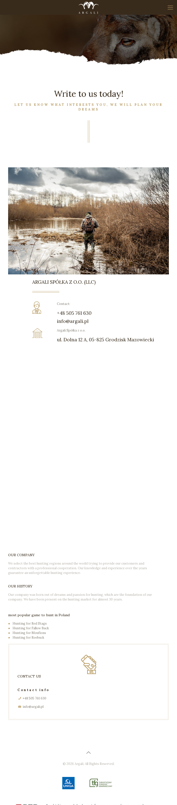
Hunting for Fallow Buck (31, 628)
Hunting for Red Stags (30, 623)
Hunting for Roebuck (28, 637)
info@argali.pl (73, 321)
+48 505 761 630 (74, 313)
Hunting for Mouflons (29, 633)
